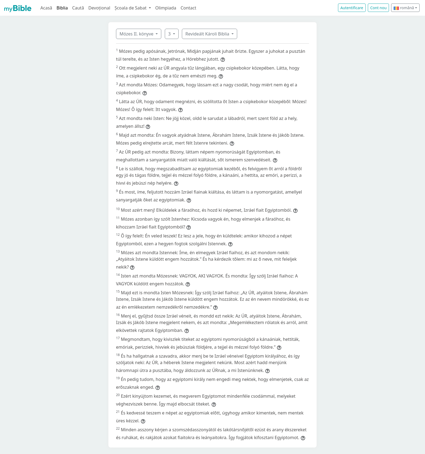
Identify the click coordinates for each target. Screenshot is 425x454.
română (404, 7)
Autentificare (351, 7)
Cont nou (378, 7)
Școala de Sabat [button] (131, 8)
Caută (78, 8)
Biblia (62, 8)
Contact (188, 8)
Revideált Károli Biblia (207, 34)
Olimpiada (165, 8)
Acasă (46, 8)
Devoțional (99, 8)
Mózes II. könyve (137, 34)
